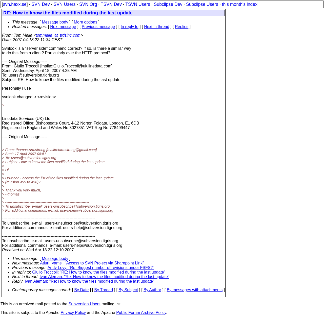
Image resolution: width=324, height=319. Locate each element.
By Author (152, 290)
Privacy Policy (73, 312)
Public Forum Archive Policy (141, 312)
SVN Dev (40, 4)
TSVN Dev (111, 4)
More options (85, 22)
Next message (63, 26)
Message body (55, 22)
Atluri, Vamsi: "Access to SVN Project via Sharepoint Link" (92, 263)
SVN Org (88, 4)
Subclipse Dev (168, 4)
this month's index (239, 4)
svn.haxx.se (15, 4)
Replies (181, 26)
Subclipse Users (202, 4)
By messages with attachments (195, 290)
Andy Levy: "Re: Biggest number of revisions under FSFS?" (101, 267)
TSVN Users (137, 4)
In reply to (129, 26)
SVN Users (64, 4)
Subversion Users (84, 304)
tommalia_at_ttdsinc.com (58, 35)
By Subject (128, 290)
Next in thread (156, 26)
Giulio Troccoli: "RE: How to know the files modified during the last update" (98, 272)
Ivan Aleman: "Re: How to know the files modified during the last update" (104, 277)
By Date (81, 290)
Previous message (98, 26)
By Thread (103, 290)
